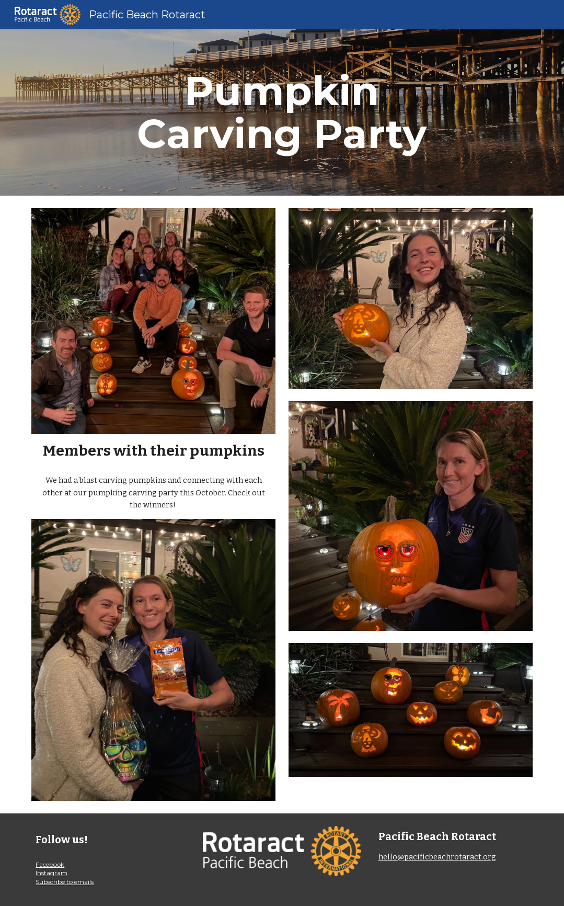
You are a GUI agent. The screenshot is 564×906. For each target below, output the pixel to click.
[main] (282, 112)
